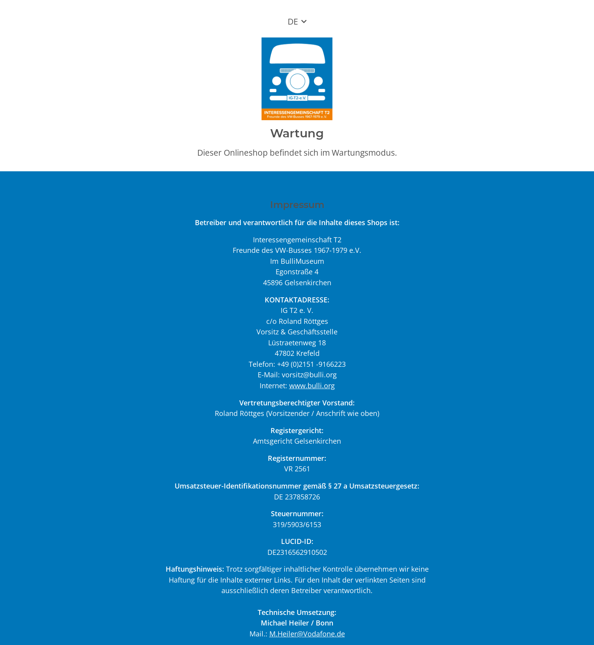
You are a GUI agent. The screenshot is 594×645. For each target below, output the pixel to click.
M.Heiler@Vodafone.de (307, 633)
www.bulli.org (312, 385)
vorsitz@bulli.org (309, 374)
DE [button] (293, 21)
